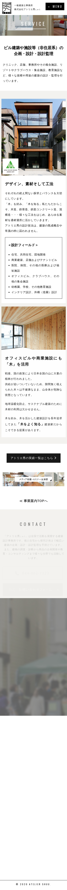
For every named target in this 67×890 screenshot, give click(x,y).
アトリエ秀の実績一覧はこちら (32, 461)
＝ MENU (55, 6)
